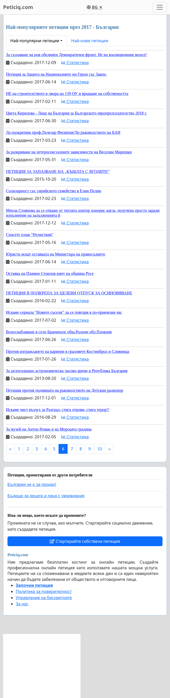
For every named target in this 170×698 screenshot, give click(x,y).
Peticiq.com (18, 7)
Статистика (75, 62)
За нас (22, 604)
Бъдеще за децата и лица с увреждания (45, 496)
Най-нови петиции (89, 40)
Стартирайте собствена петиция (85, 541)
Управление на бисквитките (44, 597)
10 (99, 449)
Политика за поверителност (44, 591)
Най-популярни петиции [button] (34, 40)
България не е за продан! (31, 484)
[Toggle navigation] (159, 7)
